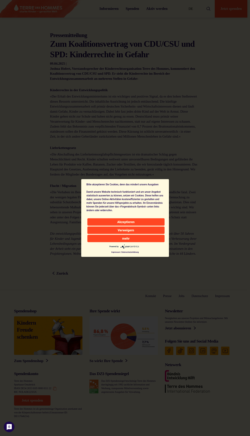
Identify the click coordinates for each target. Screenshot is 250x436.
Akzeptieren (126, 222)
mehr (125, 238)
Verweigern (126, 230)
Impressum (115, 252)
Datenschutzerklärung (130, 252)
